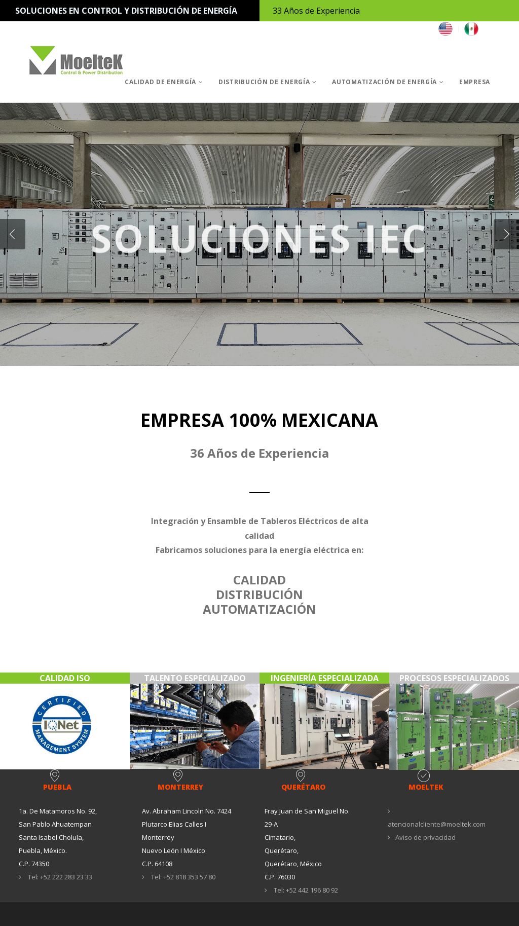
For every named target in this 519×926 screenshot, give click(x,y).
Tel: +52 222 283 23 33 (55, 876)
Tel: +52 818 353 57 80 (178, 876)
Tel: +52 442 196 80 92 (301, 890)
